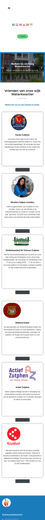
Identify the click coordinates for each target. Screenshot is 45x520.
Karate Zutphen (22, 135)
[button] (9, 8)
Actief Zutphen (22, 387)
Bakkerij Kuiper (22, 322)
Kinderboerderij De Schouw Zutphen (22, 250)
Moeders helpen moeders (22, 202)
